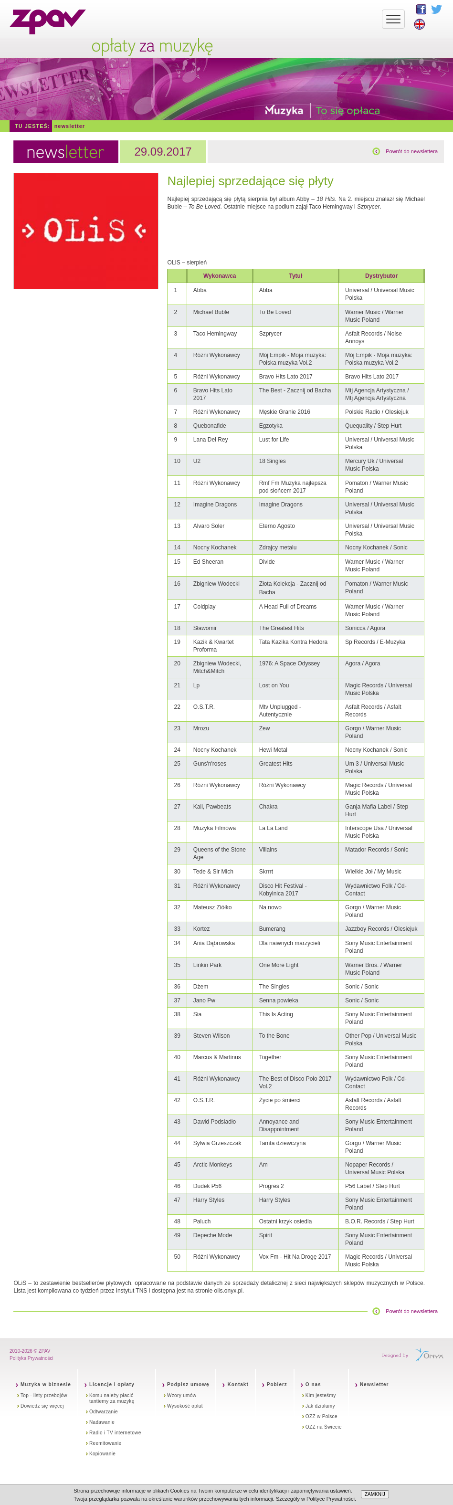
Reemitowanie (105, 1443)
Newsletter (69, 126)
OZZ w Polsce (321, 1416)
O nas (313, 1384)
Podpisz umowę (188, 1384)
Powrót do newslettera (412, 151)
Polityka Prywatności (31, 1358)
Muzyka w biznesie (46, 1384)
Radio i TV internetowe (115, 1432)
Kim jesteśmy (321, 1395)
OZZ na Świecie (324, 1427)
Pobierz (277, 1384)
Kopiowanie (102, 1453)
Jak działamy (320, 1406)
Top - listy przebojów (44, 1395)
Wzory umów (181, 1395)
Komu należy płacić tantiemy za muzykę (112, 1398)
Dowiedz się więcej (42, 1406)
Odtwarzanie (103, 1411)
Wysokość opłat (185, 1406)
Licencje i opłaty (112, 1384)
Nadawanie (102, 1422)
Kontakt (237, 1384)
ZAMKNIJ (375, 1494)
